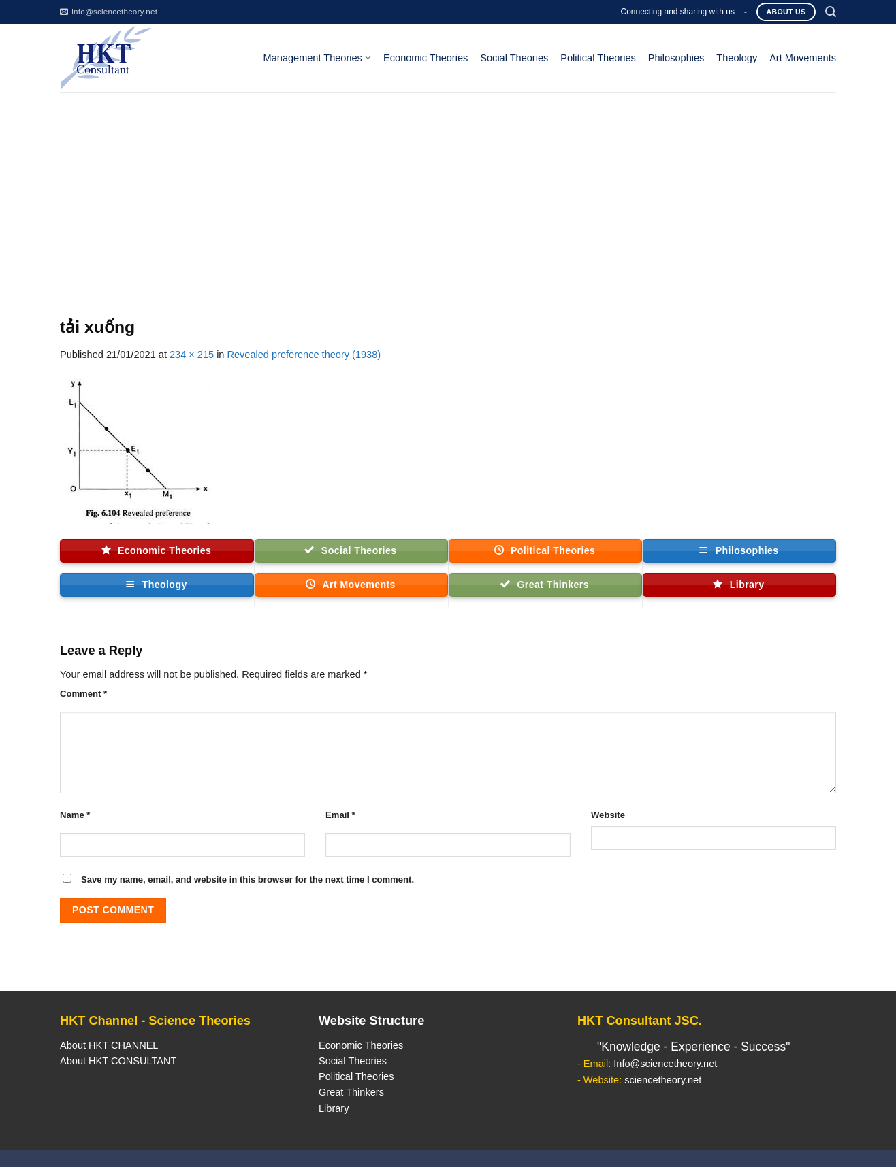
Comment (83, 694)
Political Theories (598, 57)
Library (334, 1108)
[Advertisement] (448, 194)
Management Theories (317, 57)
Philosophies (676, 57)
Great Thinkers (351, 1092)
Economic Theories (425, 57)
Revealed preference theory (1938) (304, 354)
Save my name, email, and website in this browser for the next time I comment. (247, 879)
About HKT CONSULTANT (118, 1060)
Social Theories (514, 57)
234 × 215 (192, 354)
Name (75, 815)
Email (340, 815)
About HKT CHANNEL (109, 1045)
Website (608, 815)
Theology (736, 57)
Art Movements (802, 57)
